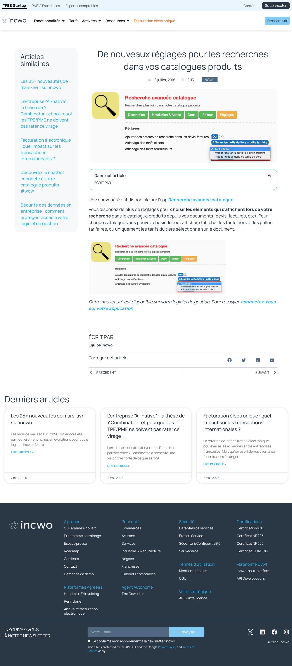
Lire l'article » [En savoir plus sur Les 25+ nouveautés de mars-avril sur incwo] (22, 452)
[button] (269, 176)
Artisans (128, 535)
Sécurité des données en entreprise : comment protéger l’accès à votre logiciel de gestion (46, 214)
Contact (70, 566)
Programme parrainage (82, 535)
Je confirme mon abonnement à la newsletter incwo (134, 641)
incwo (209, 79)
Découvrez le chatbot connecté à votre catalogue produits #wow (42, 181)
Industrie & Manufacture (141, 551)
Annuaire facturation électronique (81, 611)
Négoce (128, 558)
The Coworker (133, 593)
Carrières (71, 558)
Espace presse (75, 543)
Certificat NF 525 (250, 543)
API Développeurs (251, 578)
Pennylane (72, 601)
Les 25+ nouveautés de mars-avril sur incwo (44, 84)
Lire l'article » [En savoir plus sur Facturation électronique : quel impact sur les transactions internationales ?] (214, 464)
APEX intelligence (193, 598)
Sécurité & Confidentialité (199, 543)
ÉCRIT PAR (102, 183)
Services (128, 543)
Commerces (131, 528)
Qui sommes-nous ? (80, 528)
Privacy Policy (167, 647)
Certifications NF (250, 528)
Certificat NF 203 (250, 535)
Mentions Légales (193, 570)
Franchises (130, 566)
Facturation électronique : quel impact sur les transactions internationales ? (46, 149)
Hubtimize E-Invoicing (81, 593)
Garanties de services (196, 528)
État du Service (191, 535)
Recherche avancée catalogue (200, 200)
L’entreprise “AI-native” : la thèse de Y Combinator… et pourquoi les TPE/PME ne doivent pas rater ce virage (46, 113)
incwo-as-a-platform (253, 570)
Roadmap (71, 551)
